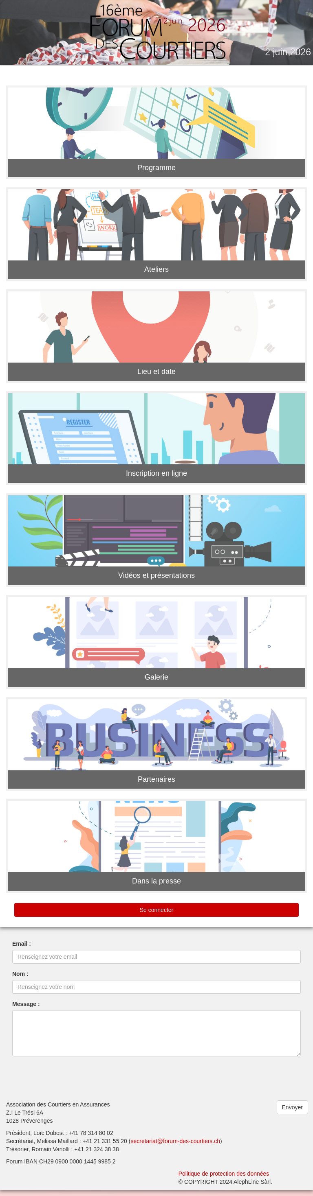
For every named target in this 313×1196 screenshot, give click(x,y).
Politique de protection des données (224, 1179)
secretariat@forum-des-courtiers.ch (175, 1147)
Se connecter (157, 916)
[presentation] (74, 1084)
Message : (26, 1010)
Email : (21, 950)
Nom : (20, 980)
